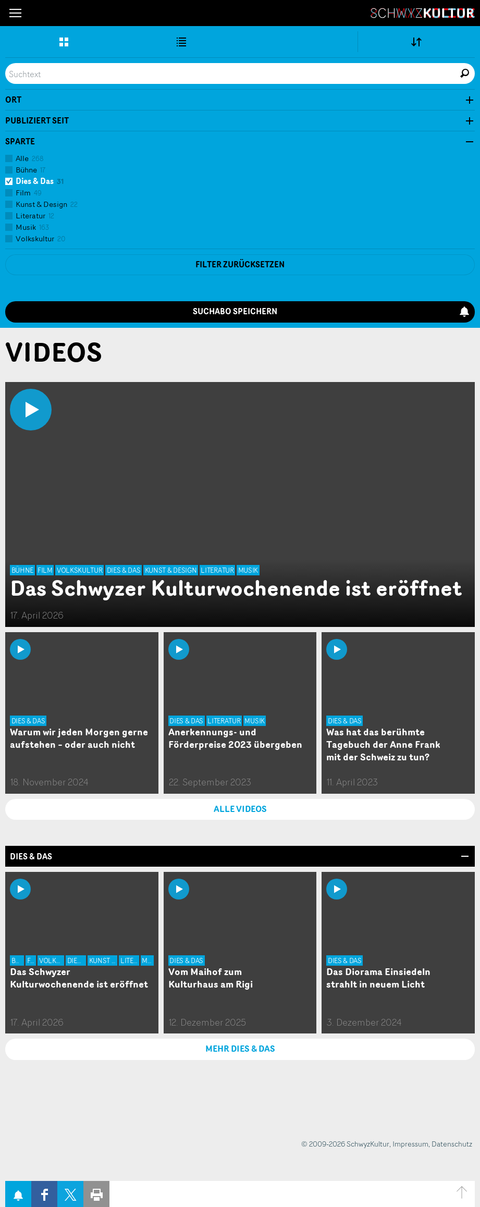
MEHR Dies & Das (240, 1048)
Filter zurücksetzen (240, 264)
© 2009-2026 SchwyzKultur (345, 1144)
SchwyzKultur (423, 13)
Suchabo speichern (331, 311)
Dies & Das (31, 857)
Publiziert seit (37, 121)
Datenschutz (452, 1144)
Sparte (20, 141)
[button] (15, 13)
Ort (13, 100)
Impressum (410, 1144)
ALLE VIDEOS (240, 809)
